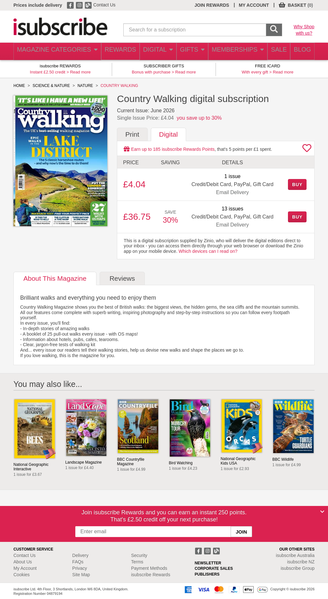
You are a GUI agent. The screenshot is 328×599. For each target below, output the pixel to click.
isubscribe (295, 555)
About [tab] (54, 278)
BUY (297, 184)
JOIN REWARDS (211, 5)
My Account (25, 568)
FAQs (78, 561)
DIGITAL (151, 51)
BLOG (301, 51)
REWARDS (113, 51)
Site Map (81, 574)
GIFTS (187, 51)
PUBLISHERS (207, 574)
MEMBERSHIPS (233, 51)
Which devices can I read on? (208, 251)
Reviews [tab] (122, 278)
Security (139, 555)
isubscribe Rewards (150, 574)
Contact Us (104, 4)
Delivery (80, 555)
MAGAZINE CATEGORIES (53, 51)
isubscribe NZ (301, 561)
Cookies (21, 574)
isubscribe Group (298, 568)
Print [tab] (132, 134)
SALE (274, 51)
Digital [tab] (168, 134)
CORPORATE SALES (214, 568)
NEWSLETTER (208, 563)
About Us (22, 561)
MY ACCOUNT (254, 5)
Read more (80, 72)
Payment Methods (149, 568)
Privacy (79, 568)
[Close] (322, 512)
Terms (137, 561)
